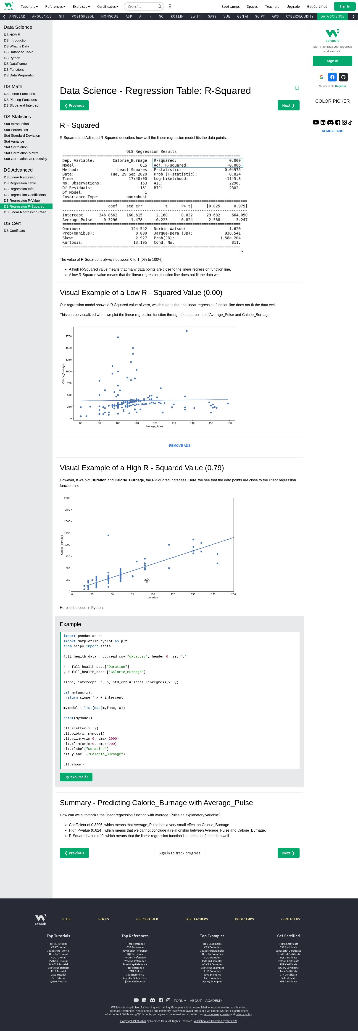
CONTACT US (290, 919)
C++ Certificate (288, 974)
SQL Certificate (288, 957)
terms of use (211, 1014)
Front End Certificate (288, 954)
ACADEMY (213, 1000)
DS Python (12, 58)
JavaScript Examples (212, 950)
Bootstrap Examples (212, 967)
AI (140, 16)
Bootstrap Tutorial (58, 967)
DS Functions (14, 69)
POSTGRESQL (83, 16)
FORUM (180, 1000)
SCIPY (260, 16)
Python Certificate (288, 961)
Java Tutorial (58, 974)
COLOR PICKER (332, 101)
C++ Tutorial (58, 978)
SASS (212, 16)
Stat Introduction (16, 124)
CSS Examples (212, 947)
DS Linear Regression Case (25, 212)
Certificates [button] (107, 6)
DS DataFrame (15, 63)
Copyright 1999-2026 (133, 1021)
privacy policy (244, 1014)
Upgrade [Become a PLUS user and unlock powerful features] (293, 6)
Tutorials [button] (29, 6)
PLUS (66, 919)
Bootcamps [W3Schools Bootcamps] (230, 6)
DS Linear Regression (20, 177)
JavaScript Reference (135, 950)
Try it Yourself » (76, 776)
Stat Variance (14, 141)
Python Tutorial (58, 961)
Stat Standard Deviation (22, 135)
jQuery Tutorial (58, 981)
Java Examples (212, 974)
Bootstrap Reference (135, 964)
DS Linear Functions (19, 94)
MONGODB (110, 16)
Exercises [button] (81, 6)
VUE (227, 16)
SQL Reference (135, 954)
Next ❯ (288, 105)
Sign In (332, 61)
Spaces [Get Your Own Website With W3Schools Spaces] (252, 6)
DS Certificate (14, 230)
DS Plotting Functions (20, 100)
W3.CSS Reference (135, 961)
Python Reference (135, 957)
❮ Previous (74, 105)
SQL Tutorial (58, 957)
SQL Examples (212, 957)
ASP (129, 16)
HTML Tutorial (58, 943)
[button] (160, 6)
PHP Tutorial (58, 971)
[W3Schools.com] (40, 922)
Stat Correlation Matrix (21, 153)
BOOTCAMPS (244, 919)
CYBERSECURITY (299, 16)
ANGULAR (17, 16)
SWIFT (196, 16)
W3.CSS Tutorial (58, 964)
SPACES (103, 919)
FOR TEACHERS (196, 919)
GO (161, 16)
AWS (275, 16)
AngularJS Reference (135, 978)
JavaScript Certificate (288, 950)
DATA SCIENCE (332, 16)
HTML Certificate (288, 943)
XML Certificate (288, 981)
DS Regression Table (20, 183)
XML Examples (212, 978)
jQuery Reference (135, 981)
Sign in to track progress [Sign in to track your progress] (179, 853)
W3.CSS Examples (212, 964)
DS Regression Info (19, 189)
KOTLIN (177, 16)
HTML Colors (135, 971)
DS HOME (12, 35)
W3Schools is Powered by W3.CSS (215, 1021)
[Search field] (144, 6)
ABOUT (196, 1000)
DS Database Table (18, 52)
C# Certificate (288, 978)
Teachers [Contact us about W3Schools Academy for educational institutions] (272, 6)
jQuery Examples (212, 981)
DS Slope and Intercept (21, 105)
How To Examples (212, 954)
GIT (62, 16)
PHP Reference (135, 967)
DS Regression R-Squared (24, 206)
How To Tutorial (58, 954)
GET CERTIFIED (147, 919)
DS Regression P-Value (22, 200)
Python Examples (212, 961)
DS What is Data (16, 46)
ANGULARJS (42, 16)
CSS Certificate (288, 947)
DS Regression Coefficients (25, 195)
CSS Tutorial (58, 947)
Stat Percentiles (16, 130)
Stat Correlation (16, 147)
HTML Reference (135, 943)
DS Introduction (15, 40)
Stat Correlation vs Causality (25, 159)
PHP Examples (212, 971)
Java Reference (135, 974)
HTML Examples (212, 943)
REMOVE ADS (179, 445)
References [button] (55, 6)
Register (340, 86)
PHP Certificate (288, 964)
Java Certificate (288, 971)
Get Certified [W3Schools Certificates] (317, 6)
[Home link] (8, 6)
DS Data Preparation (19, 75)
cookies (225, 1014)
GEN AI (242, 16)
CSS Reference (135, 947)
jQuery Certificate (288, 967)
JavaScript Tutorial (58, 950)
